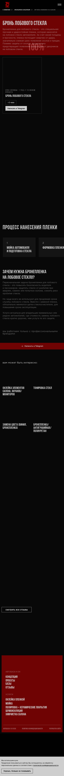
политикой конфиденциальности (45, 765)
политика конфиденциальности (32, 729)
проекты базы (10, 682)
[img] (10, 718)
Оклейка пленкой (22, 9)
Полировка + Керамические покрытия (26, 707)
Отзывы (10, 687)
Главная (6, 9)
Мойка (9, 703)
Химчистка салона (16, 714)
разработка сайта (55, 729)
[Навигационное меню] (59, 4)
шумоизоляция (14, 711)
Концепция (12, 677)
